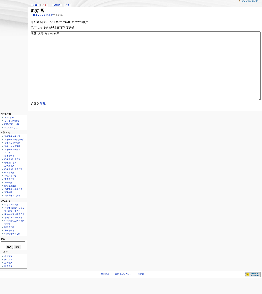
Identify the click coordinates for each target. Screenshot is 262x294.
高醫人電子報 (10, 189)
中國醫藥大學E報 (12, 247)
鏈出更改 (8, 273)
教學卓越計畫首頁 (12, 173)
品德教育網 (9, 179)
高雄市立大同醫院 (12, 160)
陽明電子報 (9, 241)
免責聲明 (141, 288)
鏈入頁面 (8, 270)
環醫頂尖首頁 (10, 176)
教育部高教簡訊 (11, 218)
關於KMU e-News (123, 288)
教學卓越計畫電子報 (13, 183)
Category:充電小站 (43, 15)
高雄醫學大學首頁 (12, 150)
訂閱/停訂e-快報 (11, 138)
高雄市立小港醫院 (12, 156)
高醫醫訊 (8, 196)
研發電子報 (9, 193)
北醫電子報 (9, 244)
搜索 (3, 252)
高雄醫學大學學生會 (13, 203)
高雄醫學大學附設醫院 (14, 153)
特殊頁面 (8, 280)
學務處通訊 (9, 186)
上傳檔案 (8, 276)
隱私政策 (105, 288)
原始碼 (57, 5)
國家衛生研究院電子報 (14, 228)
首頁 (42, 117)
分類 (35, 5)
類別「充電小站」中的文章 (146, 72)
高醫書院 (8, 206)
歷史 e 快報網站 (12, 134)
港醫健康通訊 (10, 199)
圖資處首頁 (9, 169)
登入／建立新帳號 (250, 1)
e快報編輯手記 (10, 141)
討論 (44, 5)
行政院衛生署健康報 (13, 231)
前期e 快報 (9, 131)
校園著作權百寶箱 (12, 209)
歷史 (68, 5)
